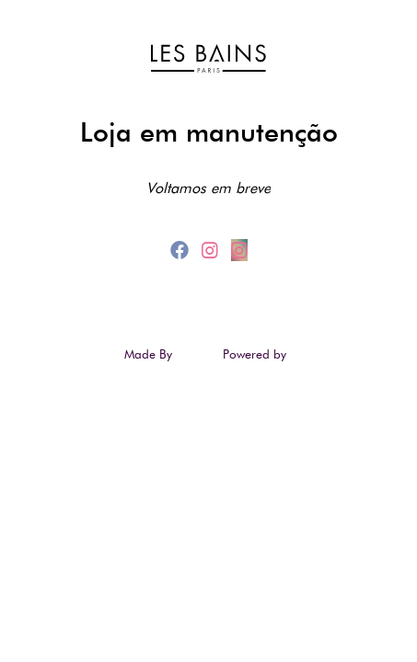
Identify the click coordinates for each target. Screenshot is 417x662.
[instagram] (213, 250)
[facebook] (182, 250)
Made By (150, 354)
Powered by (256, 354)
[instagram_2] (239, 250)
